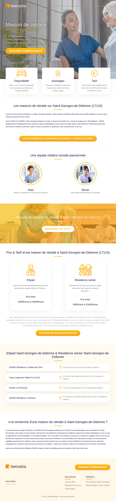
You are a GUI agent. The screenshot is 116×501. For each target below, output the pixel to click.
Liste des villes (70, 482)
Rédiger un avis (11, 484)
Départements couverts (73, 485)
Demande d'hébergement (26, 51)
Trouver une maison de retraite (58, 333)
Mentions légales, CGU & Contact (98, 485)
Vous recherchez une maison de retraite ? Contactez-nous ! (58, 139)
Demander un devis (58, 229)
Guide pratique (70, 489)
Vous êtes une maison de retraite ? (98, 482)
